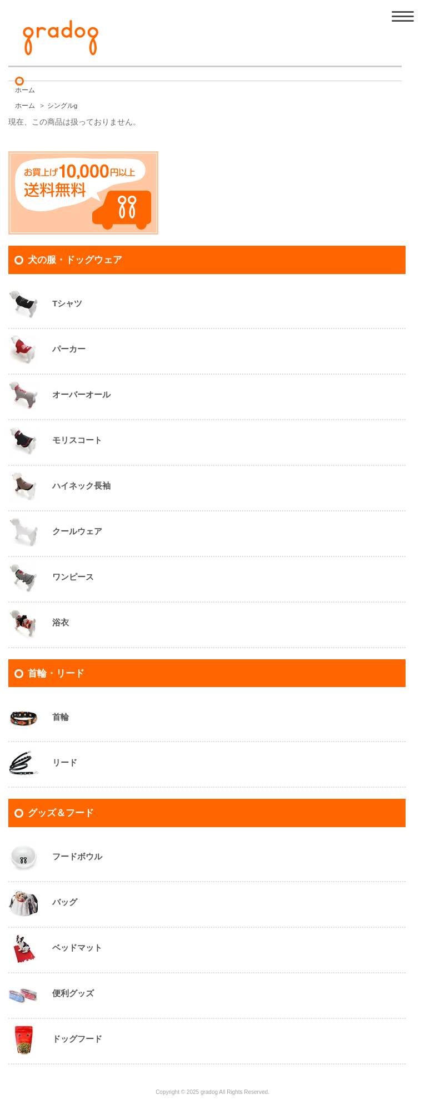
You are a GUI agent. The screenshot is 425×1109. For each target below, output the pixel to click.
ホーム (25, 90)
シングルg (62, 106)
